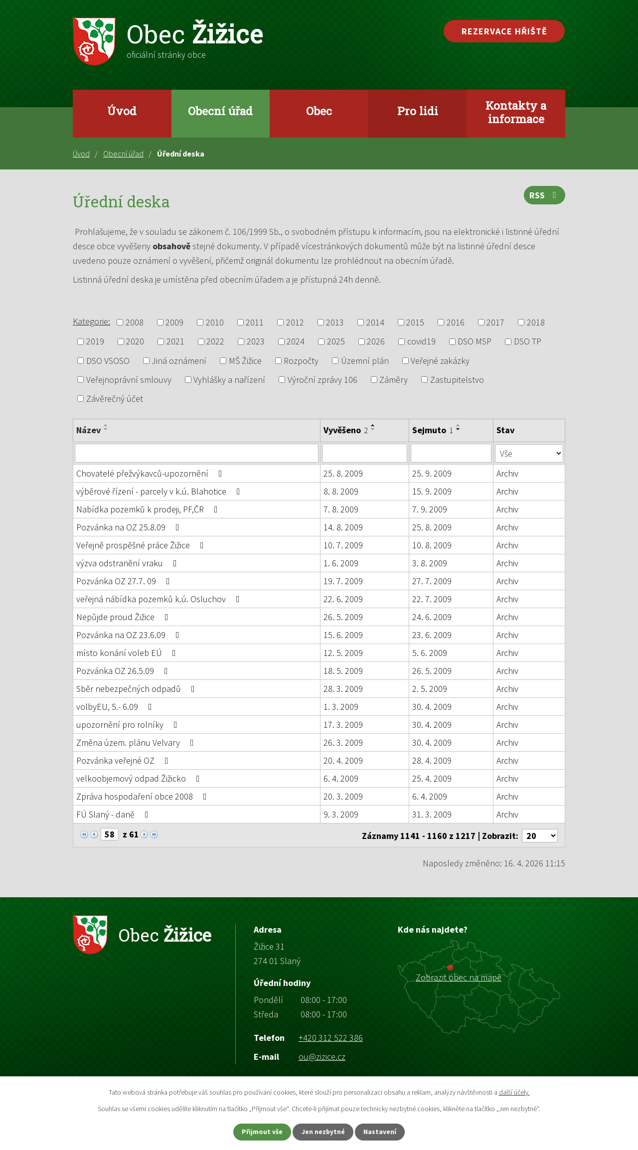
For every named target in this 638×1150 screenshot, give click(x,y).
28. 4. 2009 (432, 760)
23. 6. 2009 (432, 635)
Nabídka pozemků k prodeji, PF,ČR (149, 509)
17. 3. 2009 (343, 724)
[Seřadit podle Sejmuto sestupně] (459, 429)
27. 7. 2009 (432, 581)
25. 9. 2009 (432, 473)
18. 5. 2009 (343, 670)
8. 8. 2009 (340, 491)
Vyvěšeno (345, 430)
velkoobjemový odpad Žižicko (140, 778)
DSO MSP (474, 341)
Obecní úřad (220, 110)
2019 (95, 341)
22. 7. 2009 (432, 599)
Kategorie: (91, 321)
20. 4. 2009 (343, 760)
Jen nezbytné (323, 1131)
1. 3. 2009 (340, 706)
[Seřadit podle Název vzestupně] (106, 425)
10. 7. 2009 (343, 545)
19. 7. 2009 (343, 581)
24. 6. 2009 (432, 617)
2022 (215, 341)
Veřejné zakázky (440, 360)
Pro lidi (417, 110)
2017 (495, 322)
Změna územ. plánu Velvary (137, 742)
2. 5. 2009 (430, 688)
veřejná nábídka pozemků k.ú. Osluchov (160, 599)
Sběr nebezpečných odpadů (137, 688)
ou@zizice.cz (322, 1055)
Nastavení (384, 1131)
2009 (174, 322)
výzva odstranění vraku (128, 563)
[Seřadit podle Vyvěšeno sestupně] (373, 429)
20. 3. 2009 (343, 796)
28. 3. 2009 (343, 688)
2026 (376, 341)
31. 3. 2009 (432, 814)
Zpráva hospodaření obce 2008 (143, 796)
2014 (375, 322)
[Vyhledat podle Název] (197, 453)
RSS (544, 196)
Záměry (393, 379)
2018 (536, 322)
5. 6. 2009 (430, 652)
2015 (415, 322)
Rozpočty (301, 360)
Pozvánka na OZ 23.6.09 (129, 635)
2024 (296, 341)
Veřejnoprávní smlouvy (128, 379)
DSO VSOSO (108, 360)
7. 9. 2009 (430, 509)
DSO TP (527, 341)
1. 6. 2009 (340, 563)
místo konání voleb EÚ (128, 652)
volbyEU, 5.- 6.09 (116, 706)
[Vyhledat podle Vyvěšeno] (365, 453)
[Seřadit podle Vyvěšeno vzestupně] (373, 425)
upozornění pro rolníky (128, 724)
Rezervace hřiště (504, 31)
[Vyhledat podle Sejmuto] (451, 453)
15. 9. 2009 (432, 491)
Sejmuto (433, 430)
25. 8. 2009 (343, 473)
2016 (456, 322)
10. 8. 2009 (432, 545)
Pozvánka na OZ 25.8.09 (129, 527)
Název (88, 430)
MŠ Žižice (245, 360)
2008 (135, 322)
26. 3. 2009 (343, 742)
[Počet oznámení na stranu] (540, 834)
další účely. (514, 1091)
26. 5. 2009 (343, 617)
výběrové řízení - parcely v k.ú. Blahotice (160, 491)
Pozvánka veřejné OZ (124, 760)
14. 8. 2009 (343, 527)
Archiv (508, 473)
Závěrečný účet (114, 398)
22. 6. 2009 (343, 599)
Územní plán (365, 360)
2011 (255, 322)
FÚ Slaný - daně (114, 814)
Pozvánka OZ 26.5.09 (124, 670)
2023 (256, 341)
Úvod (122, 110)
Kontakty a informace (515, 112)
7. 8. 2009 (340, 509)
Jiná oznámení (179, 360)
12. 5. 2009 (343, 652)
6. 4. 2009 (340, 778)
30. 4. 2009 (432, 706)
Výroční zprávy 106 (322, 379)
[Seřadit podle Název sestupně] (106, 429)
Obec (319, 110)
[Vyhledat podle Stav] (529, 453)
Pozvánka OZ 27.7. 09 (125, 581)
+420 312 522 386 (331, 1036)
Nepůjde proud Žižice (124, 617)
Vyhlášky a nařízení (229, 379)
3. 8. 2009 (430, 563)
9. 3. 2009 (340, 814)
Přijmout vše (258, 1131)
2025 (336, 341)
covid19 (421, 341)
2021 (175, 341)
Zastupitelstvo (457, 379)
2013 (335, 322)
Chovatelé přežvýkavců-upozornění (151, 473)
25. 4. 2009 (432, 778)
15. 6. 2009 (343, 635)
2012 (295, 322)
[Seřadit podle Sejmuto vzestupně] (459, 425)
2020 (135, 341)
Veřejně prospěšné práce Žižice (142, 545)
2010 (215, 322)
